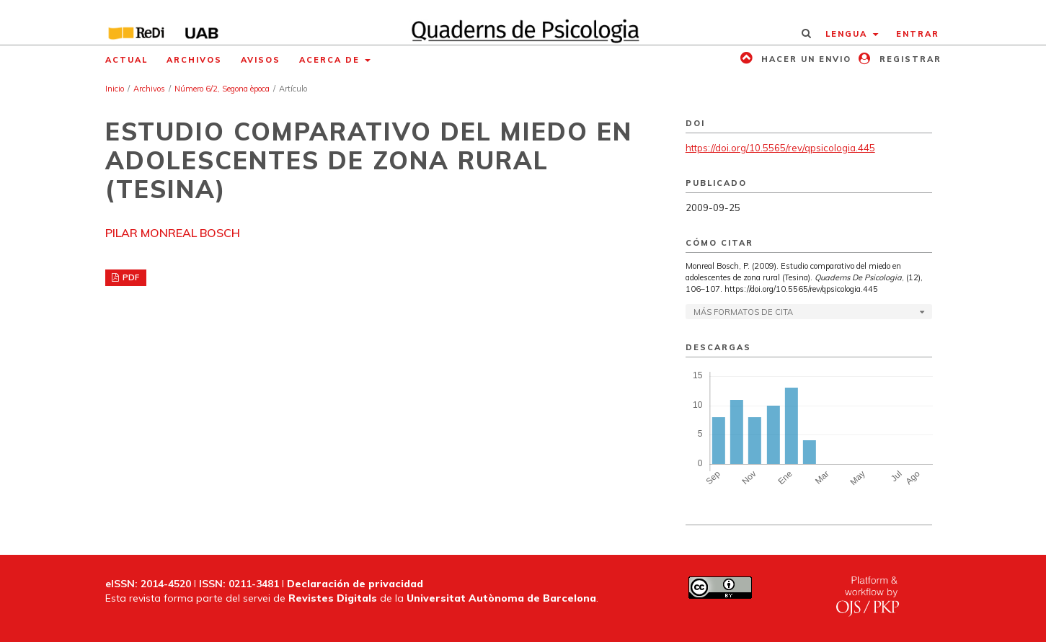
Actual (126, 60)
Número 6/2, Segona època (222, 88)
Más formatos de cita (743, 312)
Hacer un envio (804, 59)
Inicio (114, 88)
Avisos (260, 60)
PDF (129, 277)
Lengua (848, 34)
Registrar (908, 59)
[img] (523, 22)
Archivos (194, 60)
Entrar (917, 34)
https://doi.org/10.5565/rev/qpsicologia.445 (780, 147)
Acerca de (331, 60)
